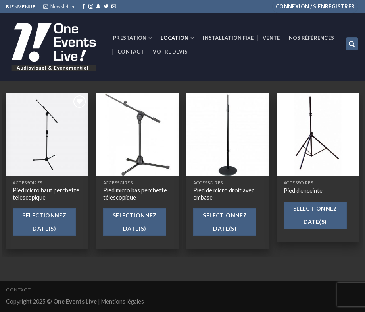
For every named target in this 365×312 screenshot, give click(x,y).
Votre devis (170, 51)
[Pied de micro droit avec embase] (227, 134)
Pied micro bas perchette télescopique (135, 194)
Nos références (311, 38)
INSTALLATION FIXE (228, 38)
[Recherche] (352, 43)
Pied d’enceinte (303, 190)
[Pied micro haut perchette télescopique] (47, 134)
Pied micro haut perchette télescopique (46, 194)
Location (177, 38)
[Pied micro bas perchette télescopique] (137, 134)
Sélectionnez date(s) (44, 222)
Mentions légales (122, 301)
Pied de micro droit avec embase (223, 194)
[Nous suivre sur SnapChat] (98, 7)
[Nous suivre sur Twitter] (106, 7)
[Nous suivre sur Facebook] (83, 7)
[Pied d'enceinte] (318, 134)
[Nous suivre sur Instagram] (90, 7)
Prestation (132, 38)
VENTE (271, 38)
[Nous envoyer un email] (113, 7)
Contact (130, 51)
